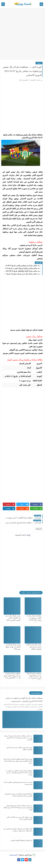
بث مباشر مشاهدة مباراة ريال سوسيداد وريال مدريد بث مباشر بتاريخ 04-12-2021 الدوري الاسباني (18, 738)
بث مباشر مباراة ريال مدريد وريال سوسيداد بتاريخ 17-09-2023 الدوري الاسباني (22, 274)
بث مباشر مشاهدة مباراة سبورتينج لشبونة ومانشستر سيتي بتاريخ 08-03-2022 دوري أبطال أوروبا (17, 807)
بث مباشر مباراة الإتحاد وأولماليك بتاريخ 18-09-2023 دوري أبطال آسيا (22, 271)
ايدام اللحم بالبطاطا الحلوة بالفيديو (21, 840)
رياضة (39, 63)
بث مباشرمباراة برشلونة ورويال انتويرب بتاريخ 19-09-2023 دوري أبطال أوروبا (22, 268)
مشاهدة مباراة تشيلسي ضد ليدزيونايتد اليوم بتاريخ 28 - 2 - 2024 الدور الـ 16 (12, 676)
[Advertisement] (22, 35)
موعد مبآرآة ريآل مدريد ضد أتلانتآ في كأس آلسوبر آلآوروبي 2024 (12, 618)
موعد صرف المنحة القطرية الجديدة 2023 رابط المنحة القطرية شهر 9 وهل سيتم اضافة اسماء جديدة (18, 761)
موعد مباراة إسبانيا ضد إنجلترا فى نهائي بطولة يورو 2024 (12, 647)
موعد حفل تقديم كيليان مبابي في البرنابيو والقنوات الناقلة (33, 647)
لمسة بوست (13, 855)
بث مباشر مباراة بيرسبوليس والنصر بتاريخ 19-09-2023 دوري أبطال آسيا (22, 265)
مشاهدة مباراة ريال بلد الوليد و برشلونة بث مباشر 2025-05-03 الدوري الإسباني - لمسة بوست (33, 620)
